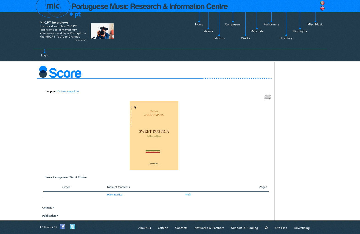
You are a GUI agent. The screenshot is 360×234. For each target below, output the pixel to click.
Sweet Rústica (114, 194)
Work (188, 194)
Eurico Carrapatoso (68, 91)
